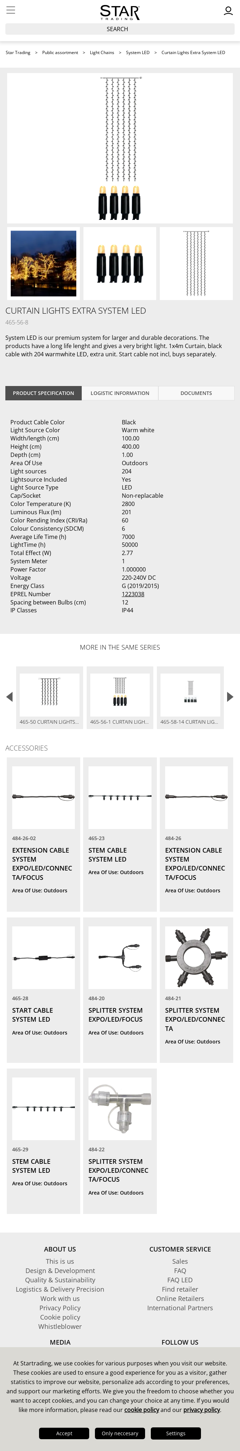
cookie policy (141, 1410)
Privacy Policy (60, 1307)
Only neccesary (120, 1433)
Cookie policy (60, 1317)
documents (196, 393)
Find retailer (180, 1289)
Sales (180, 1261)
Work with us (60, 1298)
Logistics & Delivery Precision (60, 1289)
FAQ (180, 1270)
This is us (60, 1261)
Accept (64, 1433)
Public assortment (60, 52)
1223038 (133, 594)
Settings (176, 1433)
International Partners (180, 1307)
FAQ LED (180, 1280)
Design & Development (60, 1270)
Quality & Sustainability (60, 1280)
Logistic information (120, 393)
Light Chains (102, 52)
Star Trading (18, 52)
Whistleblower (60, 1326)
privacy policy (201, 1410)
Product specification (43, 393)
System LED (138, 52)
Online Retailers (180, 1298)
